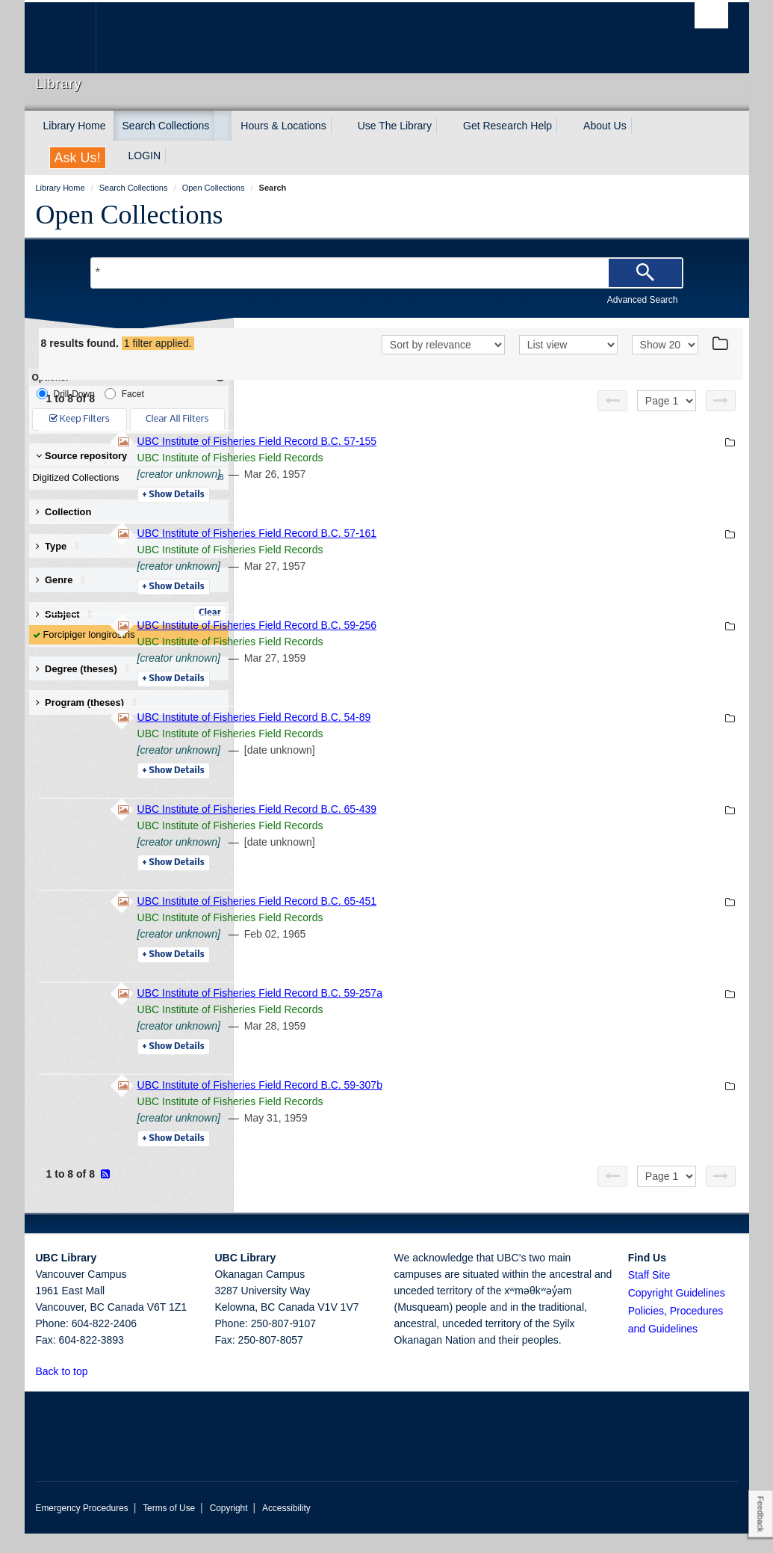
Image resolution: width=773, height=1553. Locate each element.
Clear (210, 613)
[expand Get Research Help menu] (565, 125)
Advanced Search (642, 300)
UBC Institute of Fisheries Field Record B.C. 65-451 (463, 920)
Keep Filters (79, 419)
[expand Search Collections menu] (223, 125)
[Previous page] (612, 420)
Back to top (69, 1391)
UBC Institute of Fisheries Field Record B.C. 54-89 (460, 736)
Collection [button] (64, 511)
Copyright (229, 1527)
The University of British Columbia (71, 37)
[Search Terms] (386, 273)
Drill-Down (66, 393)
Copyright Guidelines (676, 1312)
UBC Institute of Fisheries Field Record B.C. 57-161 (463, 553)
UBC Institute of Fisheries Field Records (436, 477)
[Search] (645, 273)
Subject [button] (69, 614)
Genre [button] (65, 579)
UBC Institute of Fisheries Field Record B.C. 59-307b (465, 1104)
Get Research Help (507, 126)
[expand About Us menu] (640, 125)
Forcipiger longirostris (89, 634)
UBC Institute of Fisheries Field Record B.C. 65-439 (463, 828)
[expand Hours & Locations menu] (340, 125)
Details (379, 514)
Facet (124, 393)
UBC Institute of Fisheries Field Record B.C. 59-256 (463, 645)
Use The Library (395, 126)
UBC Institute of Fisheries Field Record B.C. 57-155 (463, 461)
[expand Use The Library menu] (445, 125)
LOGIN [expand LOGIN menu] (144, 156)
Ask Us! (78, 157)
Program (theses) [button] (91, 702)
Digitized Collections (125, 478)
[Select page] (666, 420)
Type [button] (62, 546)
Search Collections (166, 126)
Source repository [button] (82, 455)
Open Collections (129, 215)
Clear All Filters (177, 419)
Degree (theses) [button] (88, 668)
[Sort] (443, 365)
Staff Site (649, 1294)
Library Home (74, 126)
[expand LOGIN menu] (174, 155)
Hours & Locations (283, 126)
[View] (568, 365)
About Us (605, 126)
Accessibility (286, 1527)
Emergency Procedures (82, 1527)
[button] (96, 1390)
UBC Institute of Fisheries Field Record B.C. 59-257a (465, 1012)
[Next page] (721, 420)
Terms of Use (169, 1527)
